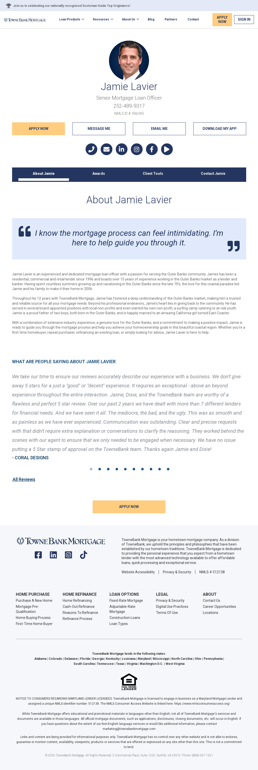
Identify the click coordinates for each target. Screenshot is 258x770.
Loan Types (118, 624)
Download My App (220, 129)
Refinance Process (77, 619)
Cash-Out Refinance (79, 607)
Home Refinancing (77, 600)
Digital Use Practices (172, 607)
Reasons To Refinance (80, 613)
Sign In (244, 19)
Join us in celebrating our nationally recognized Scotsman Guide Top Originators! (71, 6)
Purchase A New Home (34, 600)
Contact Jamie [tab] (213, 174)
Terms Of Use (167, 613)
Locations (210, 613)
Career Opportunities (219, 607)
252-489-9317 (129, 106)
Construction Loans (124, 618)
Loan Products (69, 19)
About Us (128, 19)
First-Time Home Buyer (34, 624)
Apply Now (222, 19)
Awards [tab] (98, 174)
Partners (171, 19)
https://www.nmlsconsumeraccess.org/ (202, 703)
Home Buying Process (33, 618)
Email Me (159, 129)
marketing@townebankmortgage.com (129, 729)
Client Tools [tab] (153, 174)
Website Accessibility (138, 572)
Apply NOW (38, 129)
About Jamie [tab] (44, 174)
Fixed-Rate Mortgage (126, 600)
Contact (193, 19)
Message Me (99, 129)
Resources (101, 19)
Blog (151, 19)
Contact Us (211, 600)
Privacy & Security (177, 572)
